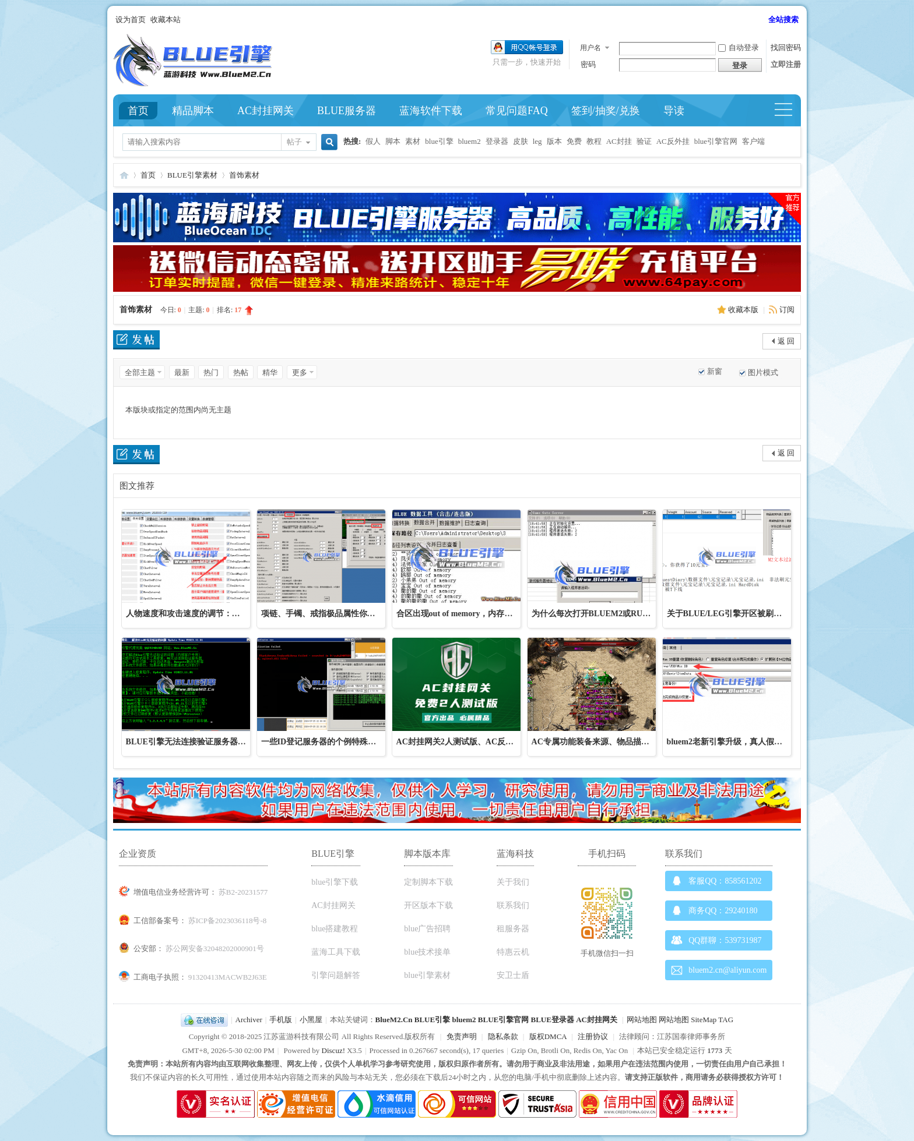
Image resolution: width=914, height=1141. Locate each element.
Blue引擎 (124, 175)
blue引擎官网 (715, 141)
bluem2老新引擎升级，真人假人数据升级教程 (749, 741)
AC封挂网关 (265, 110)
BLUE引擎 (432, 1019)
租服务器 (513, 928)
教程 (594, 141)
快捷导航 (788, 110)
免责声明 (462, 1036)
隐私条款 (503, 1036)
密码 (588, 64)
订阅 (787, 309)
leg (537, 141)
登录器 (497, 141)
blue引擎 (439, 141)
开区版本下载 (428, 905)
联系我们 (513, 905)
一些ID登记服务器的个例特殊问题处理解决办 (343, 741)
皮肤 (520, 141)
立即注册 (786, 64)
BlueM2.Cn (394, 1019)
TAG (725, 1019)
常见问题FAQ (517, 110)
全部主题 (140, 372)
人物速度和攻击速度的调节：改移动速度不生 (207, 613)
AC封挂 (619, 141)
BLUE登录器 (552, 1019)
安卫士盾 (513, 975)
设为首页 (130, 19)
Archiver (248, 1019)
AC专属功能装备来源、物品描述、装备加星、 (615, 741)
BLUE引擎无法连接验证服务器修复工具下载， (210, 741)
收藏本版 (744, 309)
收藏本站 (165, 19)
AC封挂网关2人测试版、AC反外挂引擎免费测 (479, 741)
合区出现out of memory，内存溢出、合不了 (475, 613)
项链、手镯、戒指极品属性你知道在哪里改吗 (342, 613)
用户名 (590, 48)
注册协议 (593, 1036)
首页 (138, 110)
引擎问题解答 (335, 975)
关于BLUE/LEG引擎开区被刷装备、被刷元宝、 (753, 613)
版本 (554, 141)
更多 (299, 372)
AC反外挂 (673, 141)
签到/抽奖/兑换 (605, 110)
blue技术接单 (427, 952)
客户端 (753, 141)
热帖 (240, 372)
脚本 (392, 141)
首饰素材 (244, 175)
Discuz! (333, 1050)
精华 (269, 372)
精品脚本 (193, 110)
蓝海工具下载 (335, 952)
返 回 (786, 341)
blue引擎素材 (427, 975)
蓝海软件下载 (430, 110)
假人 (373, 141)
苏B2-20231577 (243, 892)
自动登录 (738, 47)
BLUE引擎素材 (192, 175)
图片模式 (763, 372)
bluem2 (469, 141)
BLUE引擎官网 (503, 1019)
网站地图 (642, 1019)
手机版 (280, 1019)
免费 (574, 141)
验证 (644, 141)
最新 (181, 372)
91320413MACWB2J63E (227, 977)
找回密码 (786, 47)
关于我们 (513, 882)
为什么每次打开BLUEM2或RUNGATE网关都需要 (622, 613)
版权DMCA (548, 1036)
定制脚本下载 (428, 882)
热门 (211, 372)
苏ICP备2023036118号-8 (227, 920)
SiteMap (703, 1019)
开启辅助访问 (763, 20)
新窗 (714, 371)
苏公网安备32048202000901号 (215, 948)
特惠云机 (513, 952)
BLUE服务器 (346, 110)
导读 (673, 110)
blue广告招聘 (427, 928)
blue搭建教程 (334, 928)
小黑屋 (311, 1019)
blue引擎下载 (334, 882)
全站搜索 (783, 19)
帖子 (294, 141)
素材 (412, 141)
